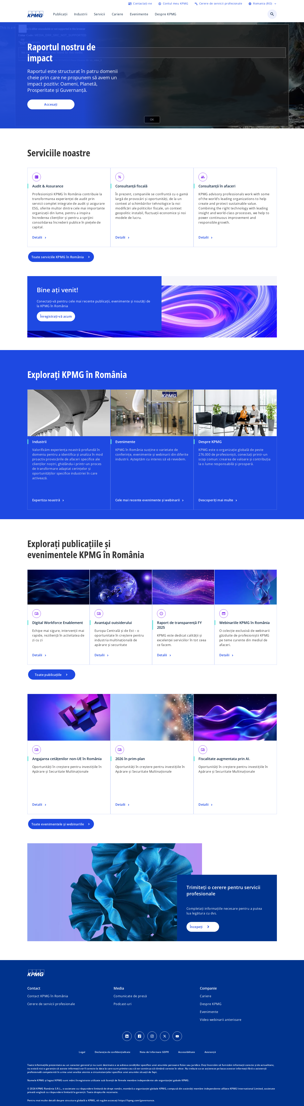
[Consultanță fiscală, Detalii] (122, 237)
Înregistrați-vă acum (56, 316)
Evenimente (125, 441)
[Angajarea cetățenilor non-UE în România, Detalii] (39, 805)
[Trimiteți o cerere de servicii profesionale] (218, 4)
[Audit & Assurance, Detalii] (39, 237)
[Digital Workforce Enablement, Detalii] (39, 655)
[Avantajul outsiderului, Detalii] (102, 655)
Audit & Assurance (47, 186)
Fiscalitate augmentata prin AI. (224, 758)
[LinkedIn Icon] (127, 1036)
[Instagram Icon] (152, 1036)
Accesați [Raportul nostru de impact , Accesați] (50, 104)
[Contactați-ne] (140, 4)
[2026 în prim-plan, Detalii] (122, 805)
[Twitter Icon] (164, 1036)
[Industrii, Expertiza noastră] (48, 500)
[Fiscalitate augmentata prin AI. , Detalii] (205, 805)
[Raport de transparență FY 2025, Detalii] (164, 655)
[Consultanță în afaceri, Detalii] (205, 237)
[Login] (173, 4)
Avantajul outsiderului (113, 622)
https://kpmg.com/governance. (136, 1100)
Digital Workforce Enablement (57, 622)
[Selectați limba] (262, 4)
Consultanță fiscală (131, 186)
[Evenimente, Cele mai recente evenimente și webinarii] (150, 500)
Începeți (196, 927)
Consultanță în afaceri (216, 186)
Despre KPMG (210, 441)
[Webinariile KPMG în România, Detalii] (226, 655)
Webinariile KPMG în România (244, 622)
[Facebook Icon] (139, 1036)
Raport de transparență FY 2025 (179, 625)
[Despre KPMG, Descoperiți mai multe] (218, 500)
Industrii (39, 441)
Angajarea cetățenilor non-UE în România (67, 758)
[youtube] (177, 1036)
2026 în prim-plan (130, 758)
